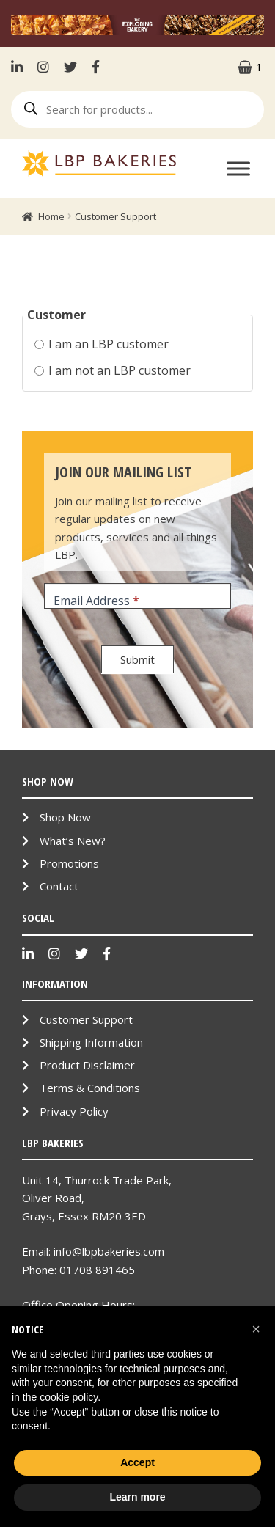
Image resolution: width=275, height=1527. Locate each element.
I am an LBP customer (101, 344)
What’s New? (73, 840)
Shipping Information (91, 1042)
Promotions (69, 863)
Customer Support (86, 1019)
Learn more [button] (137, 1497)
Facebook (95, 66)
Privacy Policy (74, 1111)
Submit (137, 659)
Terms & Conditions (90, 1087)
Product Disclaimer (87, 1065)
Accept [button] (137, 1462)
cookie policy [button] (69, 1397)
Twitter (70, 66)
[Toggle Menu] (238, 168)
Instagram (43, 66)
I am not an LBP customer (112, 370)
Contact (59, 886)
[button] (256, 1329)
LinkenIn (20, 66)
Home (51, 216)
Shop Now (65, 817)
